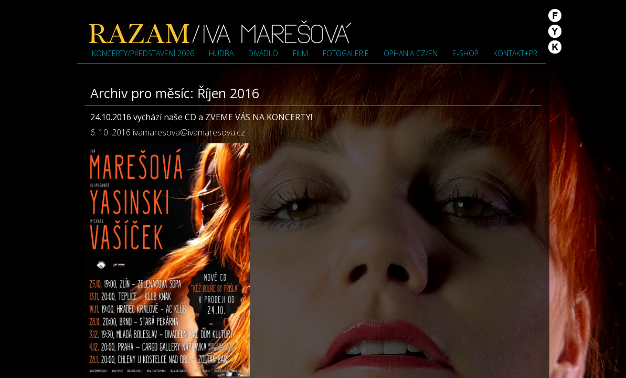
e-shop (465, 53)
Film (300, 53)
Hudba (221, 53)
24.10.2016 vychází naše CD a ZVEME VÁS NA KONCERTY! (201, 117)
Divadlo (263, 53)
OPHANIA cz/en (411, 53)
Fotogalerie (346, 53)
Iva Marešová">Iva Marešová (220, 31)
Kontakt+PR (515, 53)
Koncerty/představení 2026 (143, 53)
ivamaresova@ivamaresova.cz (189, 132)
